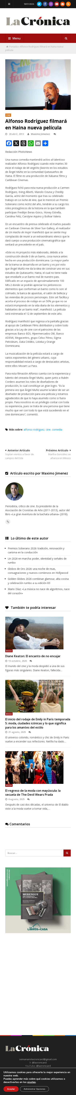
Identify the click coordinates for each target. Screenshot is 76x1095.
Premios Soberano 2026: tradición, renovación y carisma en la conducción (36, 550)
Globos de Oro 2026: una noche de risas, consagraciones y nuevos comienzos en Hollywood (38, 571)
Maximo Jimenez (38, 134)
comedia (57, 429)
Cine (8, 115)
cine (48, 429)
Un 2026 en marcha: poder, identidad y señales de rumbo (37, 560)
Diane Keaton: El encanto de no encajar (33, 656)
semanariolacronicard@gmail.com (38, 1059)
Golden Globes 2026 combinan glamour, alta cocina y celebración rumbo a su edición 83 (38, 581)
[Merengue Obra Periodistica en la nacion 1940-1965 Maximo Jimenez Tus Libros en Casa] (38, 932)
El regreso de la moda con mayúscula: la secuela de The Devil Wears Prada (33, 793)
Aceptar (11, 1089)
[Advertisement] (38, 978)
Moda (9, 651)
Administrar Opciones (34, 1089)
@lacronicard (39, 1062)
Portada (13, 46)
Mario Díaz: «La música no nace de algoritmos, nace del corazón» (39, 591)
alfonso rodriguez (34, 429)
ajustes (31, 1082)
